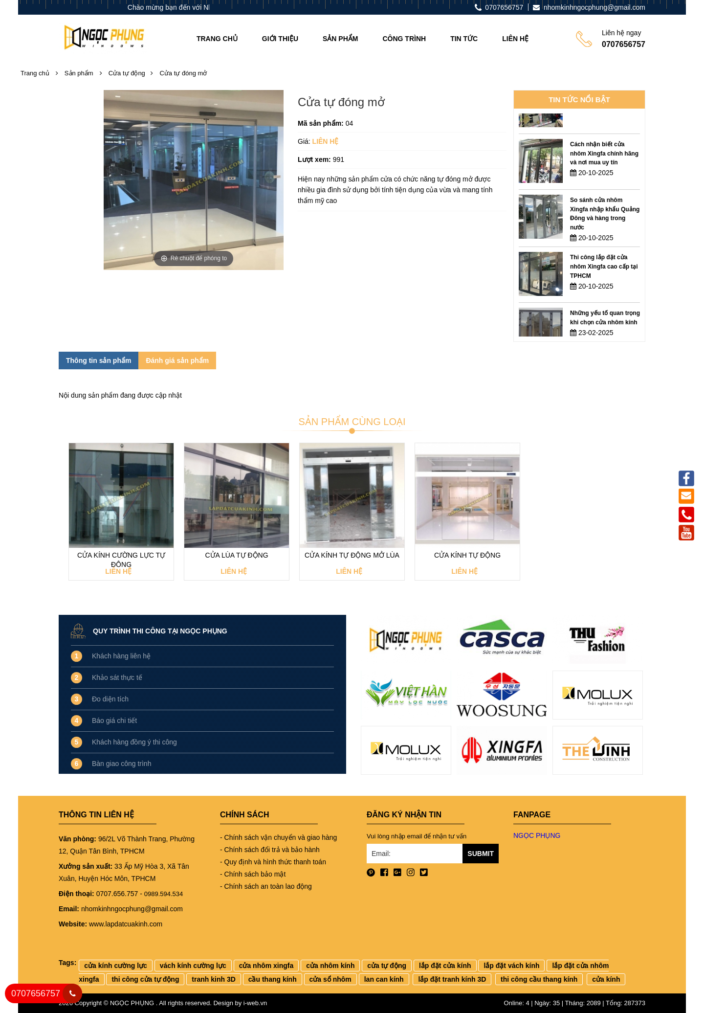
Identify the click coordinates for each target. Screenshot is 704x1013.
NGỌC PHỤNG (536, 835)
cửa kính (606, 979)
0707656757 (35, 993)
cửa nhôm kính (330, 965)
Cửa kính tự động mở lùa (352, 555)
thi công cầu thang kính (539, 979)
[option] (579, 122)
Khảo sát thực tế (117, 677)
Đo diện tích (110, 699)
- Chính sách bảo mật (253, 874)
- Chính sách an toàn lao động (266, 886)
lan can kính (384, 979)
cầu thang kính (272, 979)
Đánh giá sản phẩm (177, 360)
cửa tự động (386, 965)
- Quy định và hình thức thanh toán (273, 862)
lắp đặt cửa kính (445, 965)
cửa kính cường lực (115, 965)
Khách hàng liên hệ (121, 656)
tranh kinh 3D (213, 979)
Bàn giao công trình (121, 763)
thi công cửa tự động (145, 979)
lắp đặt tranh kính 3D (452, 979)
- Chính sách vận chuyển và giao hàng (278, 837)
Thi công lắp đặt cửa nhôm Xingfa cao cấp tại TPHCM (604, 283)
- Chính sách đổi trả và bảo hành (270, 850)
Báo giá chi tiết (114, 720)
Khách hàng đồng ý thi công (134, 742)
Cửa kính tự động (467, 555)
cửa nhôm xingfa (266, 965)
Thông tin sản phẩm (98, 360)
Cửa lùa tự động (236, 555)
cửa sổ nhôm (330, 979)
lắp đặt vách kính (511, 965)
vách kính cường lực (193, 965)
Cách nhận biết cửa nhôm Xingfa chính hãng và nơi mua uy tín (604, 170)
